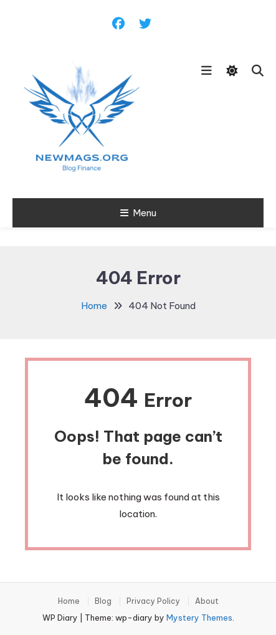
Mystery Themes (199, 618)
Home (69, 601)
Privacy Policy (153, 601)
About (207, 601)
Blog (103, 601)
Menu (138, 213)
